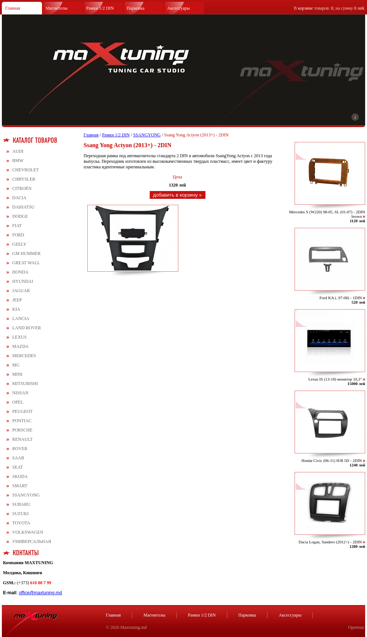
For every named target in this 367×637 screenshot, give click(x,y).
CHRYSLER (23, 179)
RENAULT (22, 439)
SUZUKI (20, 513)
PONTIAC (22, 420)
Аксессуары (178, 8)
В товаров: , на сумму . (329, 8)
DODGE (20, 216)
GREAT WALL (26, 262)
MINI (17, 374)
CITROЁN (22, 188)
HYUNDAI (22, 281)
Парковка (135, 8)
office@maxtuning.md (40, 592)
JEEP (17, 300)
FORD (18, 234)
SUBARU (21, 504)
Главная (12, 8)
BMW (17, 160)
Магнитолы (57, 8)
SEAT (17, 467)
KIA (16, 309)
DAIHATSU (23, 207)
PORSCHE (22, 430)
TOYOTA (21, 523)
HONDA (20, 272)
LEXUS (19, 337)
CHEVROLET (25, 169)
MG (15, 365)
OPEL (17, 402)
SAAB (18, 457)
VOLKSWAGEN (27, 532)
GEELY (19, 244)
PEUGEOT (22, 411)
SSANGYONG (26, 495)
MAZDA (20, 346)
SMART (19, 485)
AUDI (17, 151)
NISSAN (20, 392)
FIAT (17, 225)
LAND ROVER (26, 327)
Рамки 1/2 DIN (100, 8)
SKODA (19, 476)
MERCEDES (24, 355)
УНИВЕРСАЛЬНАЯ (31, 541)
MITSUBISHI (25, 383)
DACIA (19, 197)
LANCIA (20, 318)
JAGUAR (21, 290)
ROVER (19, 448)
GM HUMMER (26, 253)
